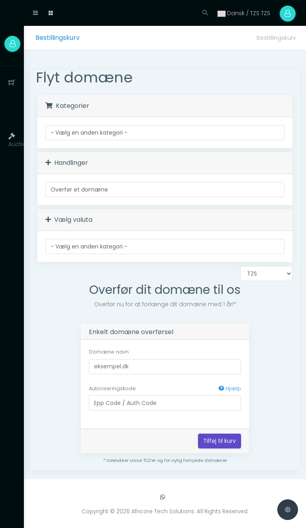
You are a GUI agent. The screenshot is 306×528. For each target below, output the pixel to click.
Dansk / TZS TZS (243, 13)
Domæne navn (109, 352)
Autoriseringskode (165, 389)
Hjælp (230, 388)
